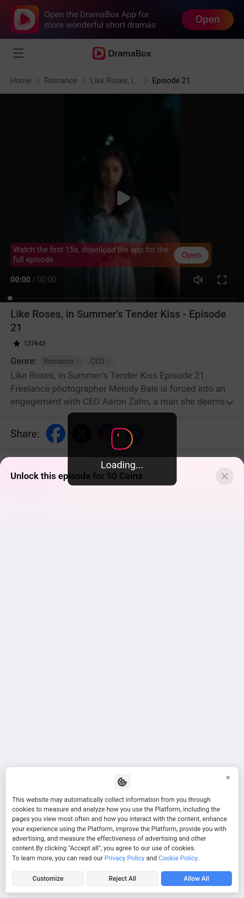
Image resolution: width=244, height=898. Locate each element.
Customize (47, 878)
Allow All (196, 878)
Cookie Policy (178, 858)
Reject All (122, 878)
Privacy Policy (125, 858)
